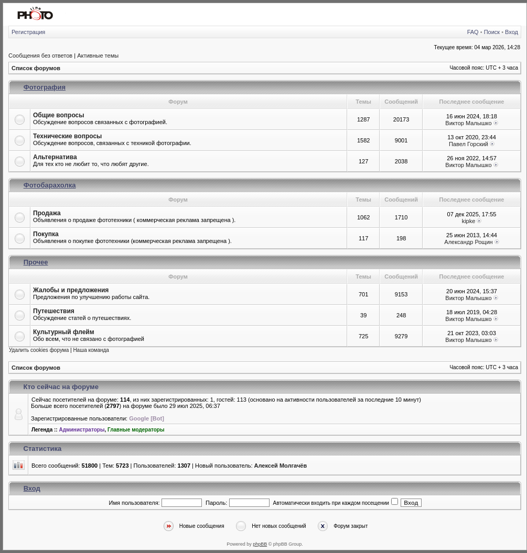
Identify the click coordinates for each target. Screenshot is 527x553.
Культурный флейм (63, 332)
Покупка (46, 234)
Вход (511, 32)
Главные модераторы (136, 430)
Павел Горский (468, 144)
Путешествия (53, 311)
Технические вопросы (67, 136)
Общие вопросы (58, 115)
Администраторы (81, 430)
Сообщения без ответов (40, 55)
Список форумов (36, 68)
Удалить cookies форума (39, 350)
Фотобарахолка (50, 185)
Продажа (47, 213)
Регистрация (28, 32)
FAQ (473, 32)
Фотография (45, 87)
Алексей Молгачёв (280, 465)
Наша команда (91, 350)
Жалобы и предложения (71, 290)
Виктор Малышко (468, 123)
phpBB (260, 544)
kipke (469, 221)
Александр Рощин (468, 242)
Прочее (36, 262)
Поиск (492, 32)
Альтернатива (55, 157)
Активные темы (98, 55)
